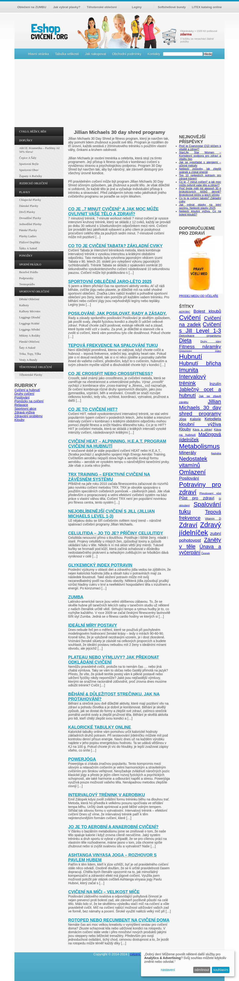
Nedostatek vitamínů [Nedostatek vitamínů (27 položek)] (193, 462)
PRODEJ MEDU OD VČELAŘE (201, 294)
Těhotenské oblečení (102, 7)
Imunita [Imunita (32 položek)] (188, 370)
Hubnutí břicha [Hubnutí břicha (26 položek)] (200, 363)
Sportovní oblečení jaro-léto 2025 (109, 281)
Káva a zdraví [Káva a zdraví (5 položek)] (202, 429)
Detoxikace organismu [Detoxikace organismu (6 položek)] (200, 335)
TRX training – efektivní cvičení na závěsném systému (109, 477)
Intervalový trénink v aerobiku (106, 795)
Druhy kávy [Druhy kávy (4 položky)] (210, 341)
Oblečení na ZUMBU (31, 7)
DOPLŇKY (25, 140)
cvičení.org (49, 31)
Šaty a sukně (27, 347)
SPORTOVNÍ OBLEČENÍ (34, 291)
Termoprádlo (27, 284)
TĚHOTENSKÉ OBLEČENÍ (35, 367)
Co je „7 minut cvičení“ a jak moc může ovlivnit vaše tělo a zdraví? (113, 211)
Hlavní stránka (38, 54)
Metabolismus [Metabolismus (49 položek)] (199, 446)
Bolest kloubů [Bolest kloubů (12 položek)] (207, 311)
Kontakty (154, 54)
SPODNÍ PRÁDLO (30, 264)
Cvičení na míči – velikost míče (104, 892)
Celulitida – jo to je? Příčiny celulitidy (115, 533)
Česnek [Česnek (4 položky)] (205, 553)
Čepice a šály (27, 158)
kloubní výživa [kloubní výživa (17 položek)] (200, 424)
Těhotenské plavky (30, 374)
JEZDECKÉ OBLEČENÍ (33, 183)
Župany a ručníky (30, 176)
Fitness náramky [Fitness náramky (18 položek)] (200, 346)
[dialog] (187, 963)
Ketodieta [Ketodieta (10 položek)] (213, 419)
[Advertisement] (119, 94)
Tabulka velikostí (67, 54)
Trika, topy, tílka (30, 353)
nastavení (168, 970)
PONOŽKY (25, 255)
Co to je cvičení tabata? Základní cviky (115, 246)
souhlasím (220, 970)
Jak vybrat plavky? (66, 7)
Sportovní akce (25, 408)
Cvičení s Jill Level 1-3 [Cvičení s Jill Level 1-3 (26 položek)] (200, 327)
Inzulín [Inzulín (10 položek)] (215, 384)
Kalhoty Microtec (30, 311)
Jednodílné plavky (30, 224)
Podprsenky (26, 278)
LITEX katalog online (207, 7)
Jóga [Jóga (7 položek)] (182, 419)
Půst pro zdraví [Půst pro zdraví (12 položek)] (196, 498)
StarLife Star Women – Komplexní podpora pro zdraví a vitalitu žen (200, 156)
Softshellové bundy (172, 7)
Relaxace (21, 405)
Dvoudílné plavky (30, 218)
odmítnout (201, 970)
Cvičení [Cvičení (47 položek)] (190, 317)
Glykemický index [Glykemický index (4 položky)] (200, 351)
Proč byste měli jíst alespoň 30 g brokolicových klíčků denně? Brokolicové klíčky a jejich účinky (200, 192)
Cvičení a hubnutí (27, 390)
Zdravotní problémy (28, 416)
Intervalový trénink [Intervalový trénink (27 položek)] (192, 379)
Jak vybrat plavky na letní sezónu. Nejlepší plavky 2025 (200, 206)
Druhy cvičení (24, 394)
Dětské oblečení (29, 299)
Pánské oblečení (29, 341)
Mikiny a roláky (29, 335)
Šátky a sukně (28, 248)
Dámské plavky (28, 206)
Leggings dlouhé (29, 317)
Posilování (22, 397)
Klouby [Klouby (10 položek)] (185, 429)
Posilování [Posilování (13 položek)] (189, 478)
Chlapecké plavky (30, 200)
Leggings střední (29, 329)
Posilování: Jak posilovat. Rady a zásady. (117, 313)
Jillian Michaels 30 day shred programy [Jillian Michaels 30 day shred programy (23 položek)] (200, 408)
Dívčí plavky (27, 212)
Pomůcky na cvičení (29, 401)
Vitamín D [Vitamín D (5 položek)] (213, 518)
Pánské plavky (28, 230)
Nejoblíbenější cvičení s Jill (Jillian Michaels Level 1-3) (111, 513)
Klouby (19, 420)
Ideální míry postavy (92, 625)
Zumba (75, 597)
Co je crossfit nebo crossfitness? (110, 373)
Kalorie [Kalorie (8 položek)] (195, 419)
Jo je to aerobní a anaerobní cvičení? (113, 826)
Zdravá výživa (24, 412)
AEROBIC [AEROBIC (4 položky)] (184, 311)
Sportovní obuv (29, 170)
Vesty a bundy (28, 360)
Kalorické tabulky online (99, 727)
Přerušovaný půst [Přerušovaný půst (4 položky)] (210, 493)
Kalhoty (24, 305)
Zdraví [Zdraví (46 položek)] (188, 525)
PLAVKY (24, 192)
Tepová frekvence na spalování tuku (113, 345)
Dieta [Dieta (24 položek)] (185, 340)
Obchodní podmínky (126, 54)
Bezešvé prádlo (28, 272)
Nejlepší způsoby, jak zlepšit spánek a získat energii (200, 170)
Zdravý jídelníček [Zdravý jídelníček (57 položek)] (200, 528)
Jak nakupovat (95, 54)
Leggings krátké (29, 323)
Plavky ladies (27, 236)
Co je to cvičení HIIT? (93, 409)
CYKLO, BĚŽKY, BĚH (32, 131)
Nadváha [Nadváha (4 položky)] (216, 453)
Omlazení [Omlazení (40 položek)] (192, 472)
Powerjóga (82, 759)
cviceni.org (138, 954)
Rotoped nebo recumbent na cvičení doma (118, 920)
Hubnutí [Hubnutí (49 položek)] (190, 356)
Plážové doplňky (29, 242)
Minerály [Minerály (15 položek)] (187, 452)
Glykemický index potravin (100, 565)
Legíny (137, 7)
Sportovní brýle (29, 164)
